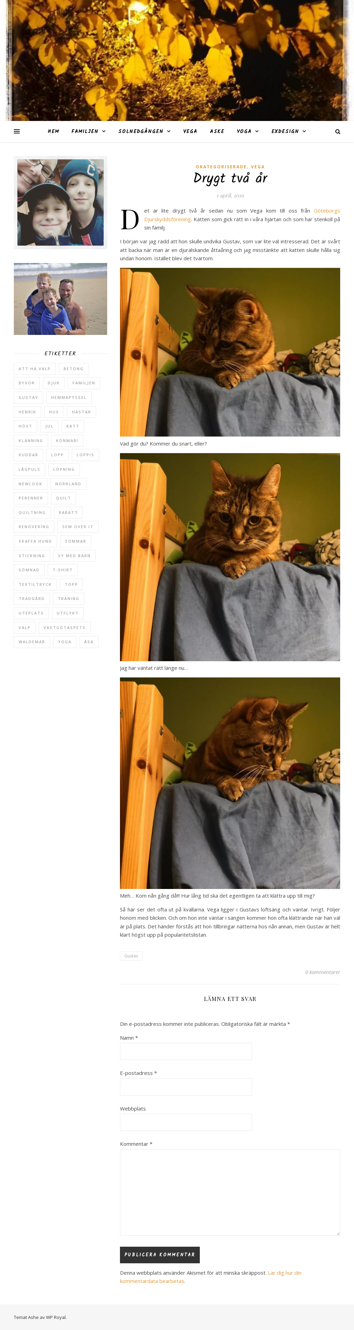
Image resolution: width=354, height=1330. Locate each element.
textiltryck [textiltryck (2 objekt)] (35, 584)
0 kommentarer (322, 971)
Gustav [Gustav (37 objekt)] (28, 397)
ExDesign (285, 132)
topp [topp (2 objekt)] (71, 584)
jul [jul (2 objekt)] (49, 426)
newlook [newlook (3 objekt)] (31, 483)
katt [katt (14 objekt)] (73, 426)
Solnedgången (141, 132)
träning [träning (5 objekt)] (69, 598)
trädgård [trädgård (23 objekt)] (32, 598)
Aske (217, 132)
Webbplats (133, 1108)
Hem (53, 132)
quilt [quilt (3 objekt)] (63, 497)
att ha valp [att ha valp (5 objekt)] (35, 368)
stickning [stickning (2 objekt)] (32, 555)
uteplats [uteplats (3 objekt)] (31, 613)
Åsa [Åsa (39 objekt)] (89, 641)
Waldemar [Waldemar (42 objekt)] (32, 641)
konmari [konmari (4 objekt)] (67, 440)
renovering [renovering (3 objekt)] (34, 526)
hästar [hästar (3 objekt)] (81, 411)
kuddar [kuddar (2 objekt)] (28, 454)
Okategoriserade (221, 167)
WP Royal (56, 1317)
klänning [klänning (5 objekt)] (31, 440)
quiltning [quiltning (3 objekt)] (32, 512)
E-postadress (138, 1072)
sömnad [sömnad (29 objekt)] (29, 569)
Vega (190, 132)
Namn (129, 1037)
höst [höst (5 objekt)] (25, 426)
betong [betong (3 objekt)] (74, 368)
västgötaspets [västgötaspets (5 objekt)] (65, 627)
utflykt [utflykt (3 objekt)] (68, 613)
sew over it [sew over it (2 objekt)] (78, 526)
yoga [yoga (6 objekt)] (65, 641)
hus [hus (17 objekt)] (54, 411)
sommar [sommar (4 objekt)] (75, 541)
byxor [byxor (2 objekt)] (27, 382)
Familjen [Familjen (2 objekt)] (84, 382)
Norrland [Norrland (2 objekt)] (68, 483)
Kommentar (136, 1143)
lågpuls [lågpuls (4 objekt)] (29, 469)
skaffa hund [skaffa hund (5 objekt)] (35, 541)
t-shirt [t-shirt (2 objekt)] (63, 569)
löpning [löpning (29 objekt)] (64, 469)
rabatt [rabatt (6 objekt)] (68, 512)
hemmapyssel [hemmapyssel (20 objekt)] (69, 397)
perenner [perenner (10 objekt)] (31, 497)
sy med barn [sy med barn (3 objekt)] (74, 555)
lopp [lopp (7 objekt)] (57, 454)
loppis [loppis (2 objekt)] (85, 454)
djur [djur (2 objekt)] (54, 382)
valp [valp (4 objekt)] (25, 627)
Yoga (244, 132)
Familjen (85, 132)
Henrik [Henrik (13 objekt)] (27, 411)
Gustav (131, 956)
